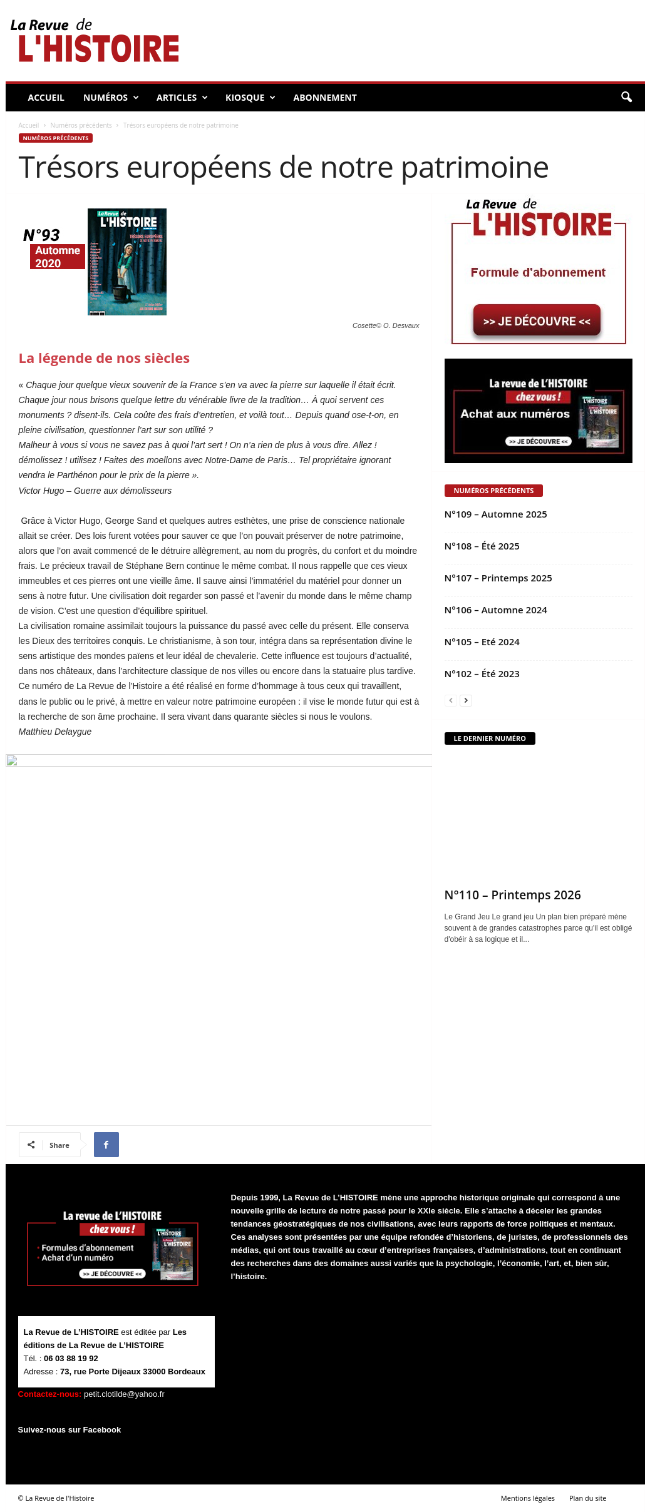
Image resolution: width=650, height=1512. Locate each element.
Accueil (46, 97)
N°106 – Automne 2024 (496, 609)
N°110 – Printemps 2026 (513, 895)
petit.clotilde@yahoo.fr (124, 1394)
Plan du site (588, 1498)
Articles (182, 97)
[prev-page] (451, 700)
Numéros (111, 97)
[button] (626, 97)
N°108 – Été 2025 (482, 545)
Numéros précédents (80, 125)
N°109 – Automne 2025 (496, 514)
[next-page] (466, 700)
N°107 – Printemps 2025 (498, 577)
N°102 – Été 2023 (482, 673)
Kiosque (250, 97)
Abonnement (324, 97)
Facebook (102, 1429)
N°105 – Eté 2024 (482, 641)
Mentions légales (528, 1498)
